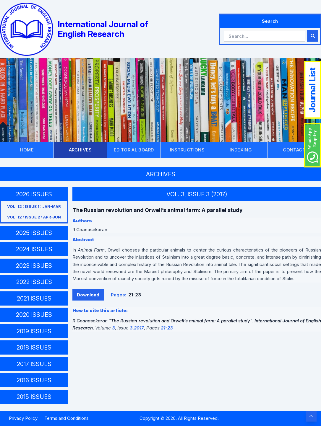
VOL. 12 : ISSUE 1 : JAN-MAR (34, 206)
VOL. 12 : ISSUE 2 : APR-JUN (34, 217)
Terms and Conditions (66, 418)
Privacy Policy (23, 418)
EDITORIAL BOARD (134, 150)
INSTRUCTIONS (187, 150)
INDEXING (241, 150)
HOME (27, 150)
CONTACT (294, 150)
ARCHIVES (80, 150)
